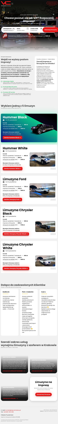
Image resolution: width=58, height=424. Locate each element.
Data (18, 28)
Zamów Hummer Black (11, 137)
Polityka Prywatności (7, 416)
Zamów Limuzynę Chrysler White (15, 269)
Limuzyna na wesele (8, 128)
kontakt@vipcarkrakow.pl (13, 411)
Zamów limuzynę (52, 3)
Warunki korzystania (11, 422)
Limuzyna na (7, 28)
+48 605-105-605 (8, 413)
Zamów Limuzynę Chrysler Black (15, 234)
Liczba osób (34, 28)
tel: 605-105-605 (52, 5)
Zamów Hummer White (11, 168)
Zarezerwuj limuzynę (43, 395)
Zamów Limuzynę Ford (11, 200)
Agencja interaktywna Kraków (50, 412)
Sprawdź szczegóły (41, 86)
